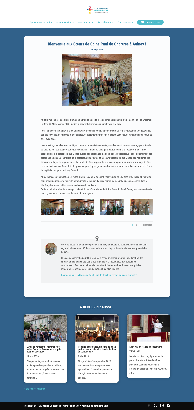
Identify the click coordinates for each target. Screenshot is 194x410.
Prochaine (147, 225)
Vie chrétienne (104, 23)
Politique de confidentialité (94, 405)
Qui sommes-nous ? (40, 23)
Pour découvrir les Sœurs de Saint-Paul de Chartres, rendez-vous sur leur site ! (99, 275)
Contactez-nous (125, 23)
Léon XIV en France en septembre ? (146, 346)
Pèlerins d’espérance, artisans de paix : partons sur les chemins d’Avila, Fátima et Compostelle (97, 349)
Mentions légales (71, 405)
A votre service (63, 23)
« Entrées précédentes (34, 388)
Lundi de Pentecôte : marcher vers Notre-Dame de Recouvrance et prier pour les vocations (44, 349)
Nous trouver (84, 23)
